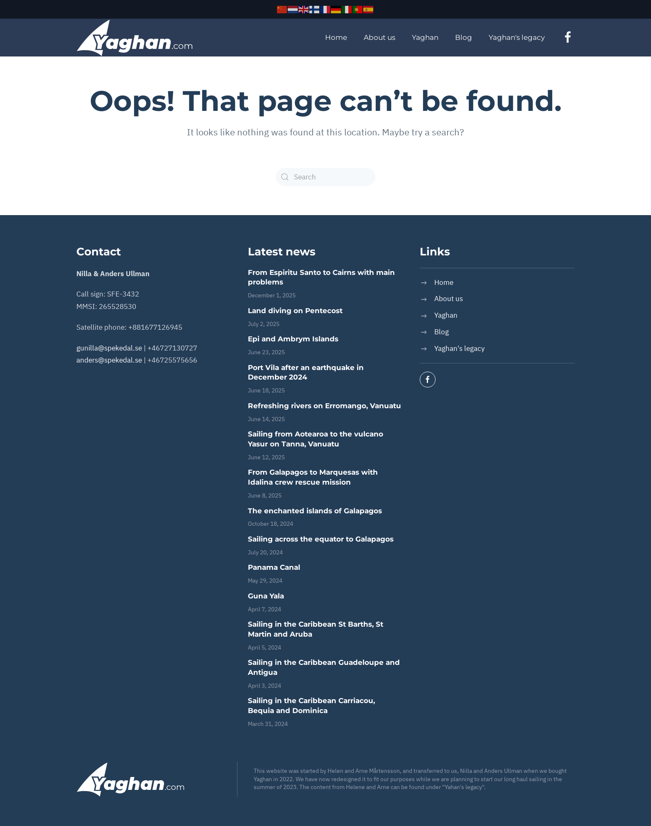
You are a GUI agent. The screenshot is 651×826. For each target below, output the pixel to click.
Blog (463, 37)
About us (379, 37)
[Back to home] (134, 38)
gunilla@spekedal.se (109, 348)
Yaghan (425, 37)
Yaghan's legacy (517, 37)
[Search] (325, 177)
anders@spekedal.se (109, 360)
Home (336, 37)
